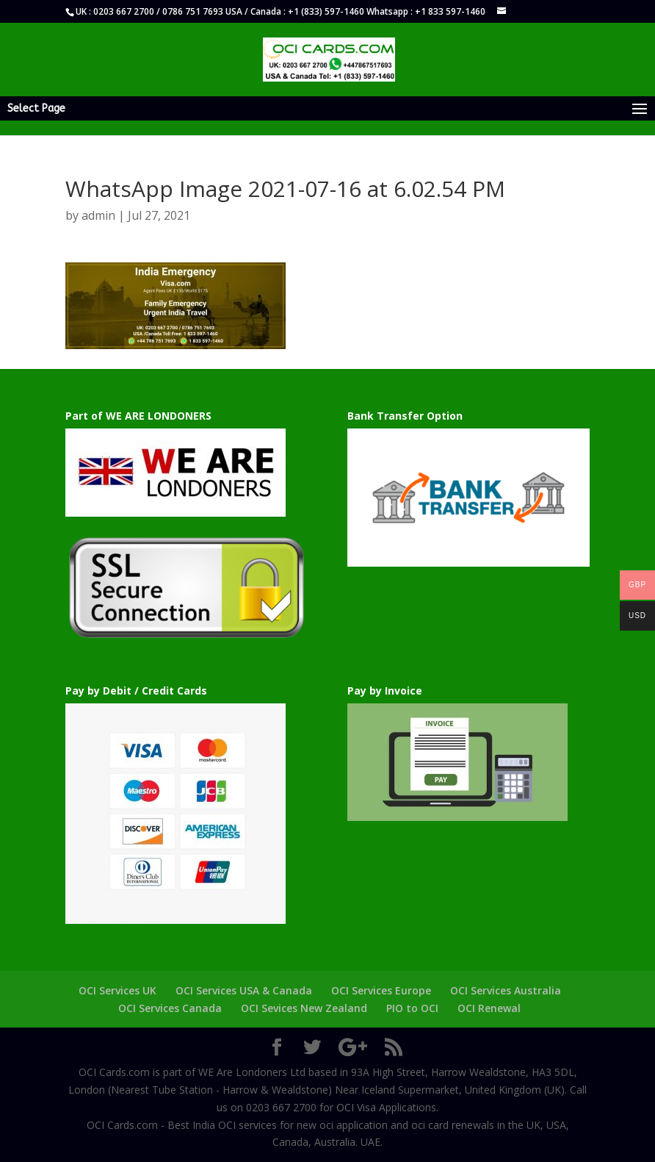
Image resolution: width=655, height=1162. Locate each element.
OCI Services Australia (505, 990)
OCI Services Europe (381, 990)
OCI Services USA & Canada (243, 990)
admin (98, 215)
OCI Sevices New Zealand (304, 1008)
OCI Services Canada (170, 1008)
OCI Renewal (489, 1008)
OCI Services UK (117, 990)
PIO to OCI (412, 1008)
